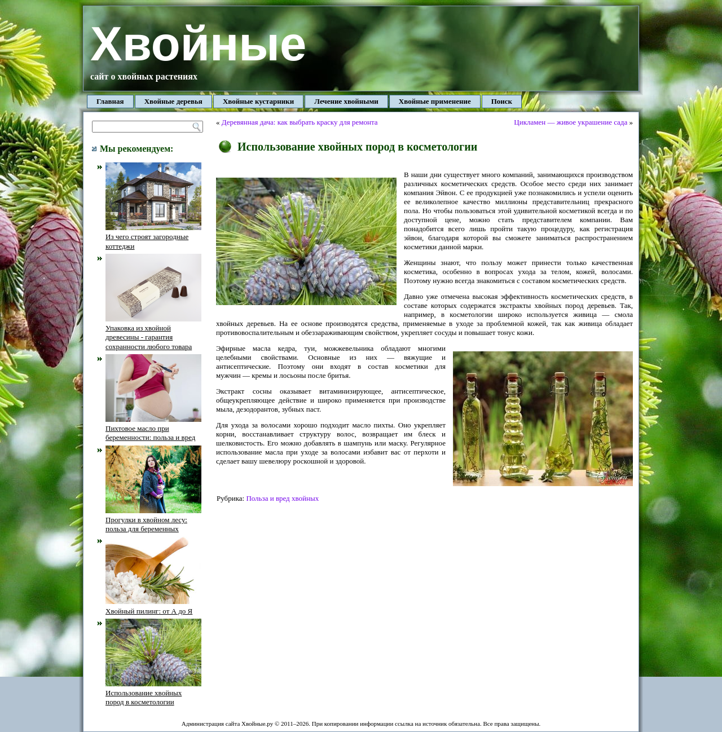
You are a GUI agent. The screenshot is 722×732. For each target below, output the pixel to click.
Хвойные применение (435, 101)
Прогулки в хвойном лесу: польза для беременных (153, 519)
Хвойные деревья (173, 101)
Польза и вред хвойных (282, 498)
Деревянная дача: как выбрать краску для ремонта (300, 122)
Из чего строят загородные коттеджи (153, 236)
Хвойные (198, 43)
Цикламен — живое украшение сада (570, 122)
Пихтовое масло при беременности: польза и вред (153, 428)
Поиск (501, 101)
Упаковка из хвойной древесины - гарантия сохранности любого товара (153, 333)
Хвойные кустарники (258, 101)
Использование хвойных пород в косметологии (153, 693)
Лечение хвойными (346, 101)
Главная (110, 101)
